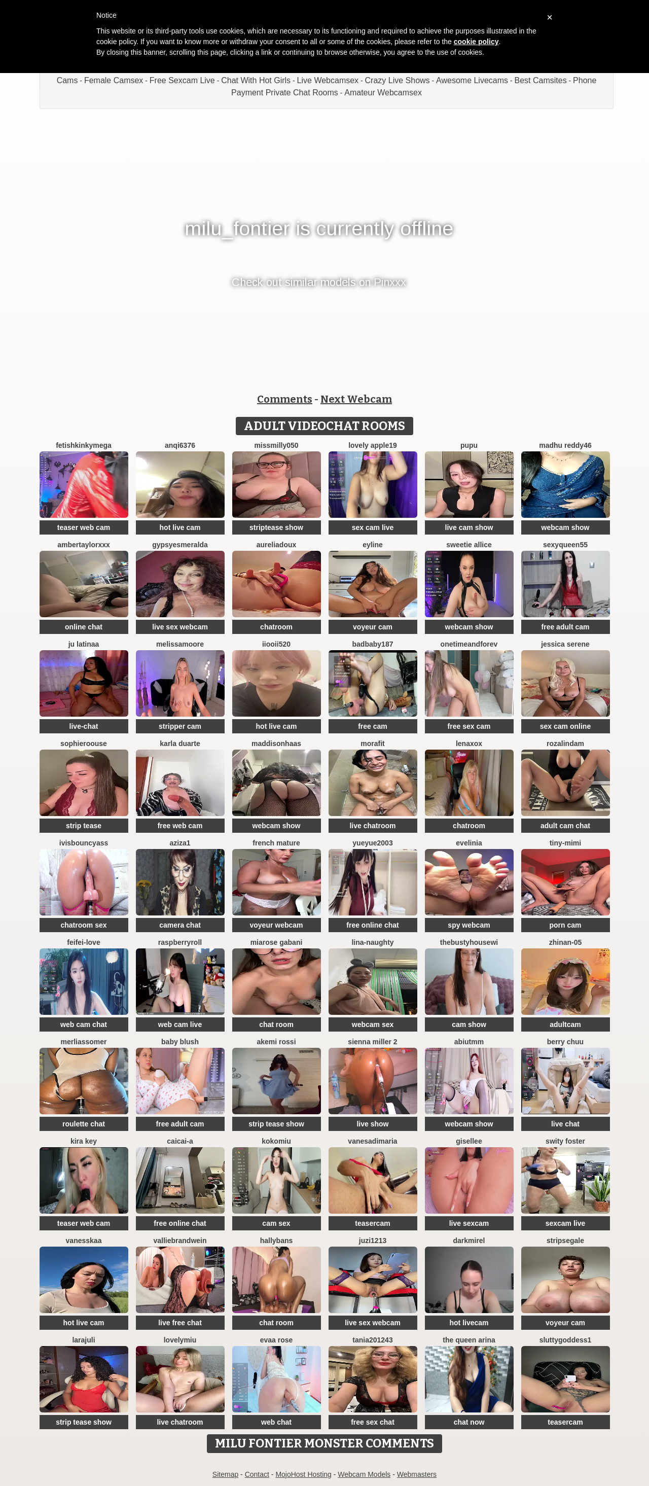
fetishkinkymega (84, 445)
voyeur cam (372, 627)
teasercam (372, 1223)
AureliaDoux (277, 545)
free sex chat (372, 1422)
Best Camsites (541, 80)
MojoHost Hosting (303, 1474)
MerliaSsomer (83, 1042)
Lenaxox (469, 743)
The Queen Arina (469, 1340)
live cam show (469, 527)
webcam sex (373, 1024)
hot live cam (180, 527)
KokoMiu (276, 1141)
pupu (469, 445)
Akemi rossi (276, 1042)
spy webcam (469, 925)
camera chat (180, 925)
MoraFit (372, 743)
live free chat (180, 1323)
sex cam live (373, 527)
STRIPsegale (565, 1240)
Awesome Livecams (472, 80)
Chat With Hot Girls (256, 80)
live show (372, 1124)
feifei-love (83, 942)
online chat (83, 627)
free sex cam (469, 726)
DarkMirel (469, 1240)
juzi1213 (372, 1240)
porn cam (565, 925)
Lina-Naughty (372, 942)
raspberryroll (180, 942)
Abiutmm (469, 1042)
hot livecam (468, 1323)
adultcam (565, 1024)
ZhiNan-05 (565, 942)
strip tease (83, 826)
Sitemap (225, 1474)
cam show (469, 1024)
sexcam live (566, 1223)
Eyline (373, 545)
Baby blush (180, 1042)
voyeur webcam (276, 925)
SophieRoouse (83, 743)
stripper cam (180, 726)
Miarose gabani (276, 942)
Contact (257, 1474)
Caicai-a (180, 1141)
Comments (284, 399)
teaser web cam (83, 527)
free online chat (372, 925)
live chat (565, 1124)
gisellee (469, 1141)
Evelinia (469, 843)
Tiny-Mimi (565, 843)
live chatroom (372, 826)
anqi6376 (180, 445)
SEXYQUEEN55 (565, 545)
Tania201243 (372, 1340)
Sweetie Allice (469, 545)
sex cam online (565, 726)
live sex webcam (180, 627)
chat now (469, 1422)
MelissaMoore (180, 644)
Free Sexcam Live (182, 80)
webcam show (566, 527)
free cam (372, 726)
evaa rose (276, 1340)
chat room (276, 1024)
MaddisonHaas (276, 743)
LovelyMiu (180, 1340)
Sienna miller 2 (372, 1042)
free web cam (180, 826)
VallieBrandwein (179, 1240)
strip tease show (276, 1124)
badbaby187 (372, 644)
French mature (276, 843)
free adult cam (566, 627)
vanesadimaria (372, 1141)
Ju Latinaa (83, 644)
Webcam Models (364, 1474)
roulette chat (83, 1124)
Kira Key (83, 1141)
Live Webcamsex (328, 80)
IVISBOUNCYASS (84, 843)
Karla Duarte (180, 743)
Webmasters (417, 1474)
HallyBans (276, 1240)
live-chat (83, 726)
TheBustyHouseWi (469, 942)
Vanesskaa (84, 1240)
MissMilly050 (276, 445)
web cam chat (83, 1024)
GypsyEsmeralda (180, 545)
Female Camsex (113, 80)
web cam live (180, 1024)
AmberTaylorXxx (83, 545)
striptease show (276, 527)
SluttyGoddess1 (565, 1340)
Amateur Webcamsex (383, 92)
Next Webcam (356, 399)
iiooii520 (276, 644)
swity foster (565, 1141)
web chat (276, 1422)
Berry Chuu (565, 1042)
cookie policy (476, 42)
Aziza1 (179, 843)
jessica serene (565, 644)
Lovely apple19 (372, 445)
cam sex (276, 1223)
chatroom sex (83, 925)
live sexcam (469, 1223)
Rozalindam (565, 743)
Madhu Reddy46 (565, 445)
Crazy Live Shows (397, 80)
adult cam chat (565, 826)
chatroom (276, 627)
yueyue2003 (372, 843)
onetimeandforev (469, 644)
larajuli (83, 1340)
